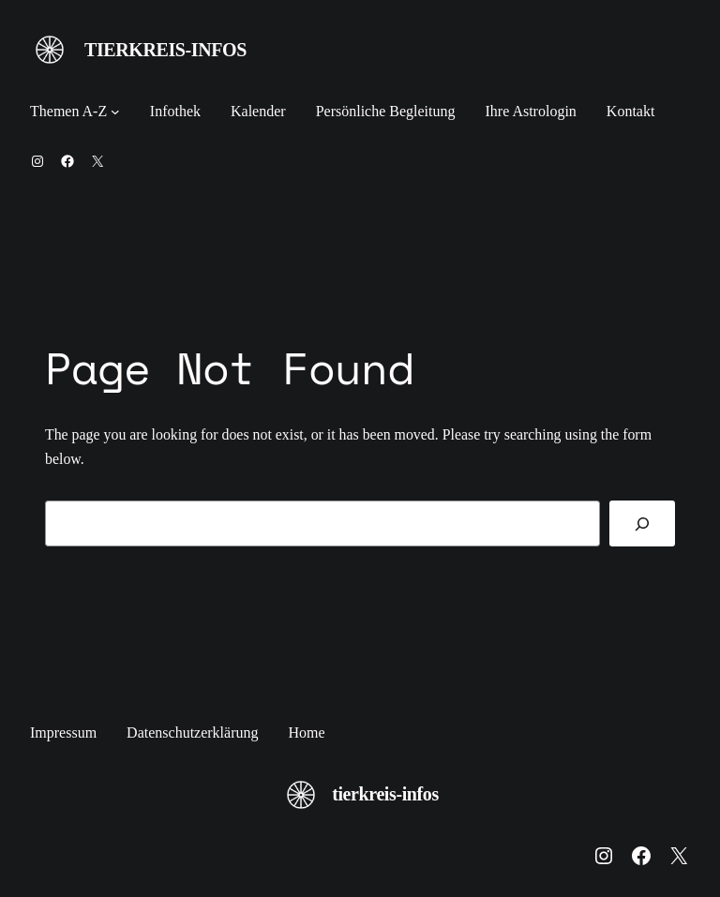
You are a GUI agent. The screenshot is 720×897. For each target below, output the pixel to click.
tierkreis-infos (165, 49)
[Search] (642, 523)
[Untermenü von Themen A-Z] (115, 111)
